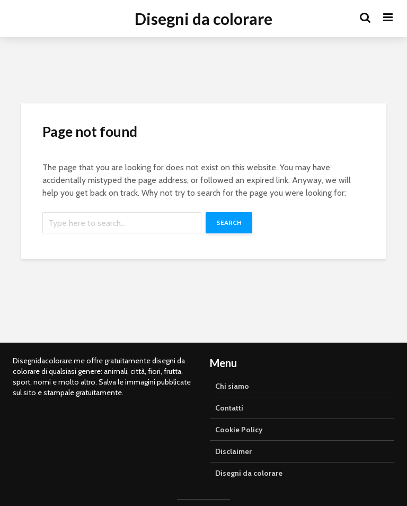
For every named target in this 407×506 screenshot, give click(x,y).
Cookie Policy (239, 429)
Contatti (229, 408)
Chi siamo (232, 386)
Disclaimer (233, 451)
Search (229, 222)
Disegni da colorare (203, 18)
